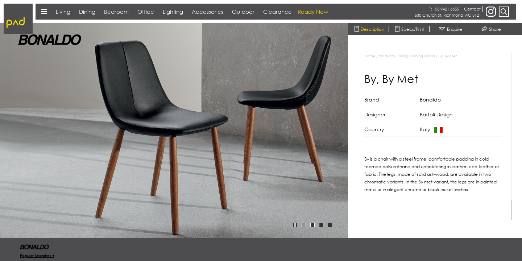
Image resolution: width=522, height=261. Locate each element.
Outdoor (243, 11)
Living (63, 11)
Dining (403, 56)
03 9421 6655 (447, 9)
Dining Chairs (423, 56)
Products (386, 56)
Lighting (173, 11)
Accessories (207, 11)
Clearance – (295, 11)
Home (369, 56)
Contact (472, 9)
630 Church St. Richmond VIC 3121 (448, 15)
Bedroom (116, 11)
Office (145, 11)
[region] (438, 136)
